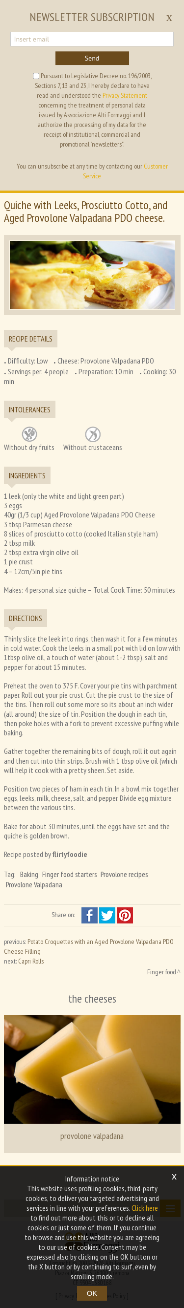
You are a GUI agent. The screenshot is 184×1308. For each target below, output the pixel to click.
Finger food (161, 971)
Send (92, 58)
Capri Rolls (31, 961)
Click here (144, 1208)
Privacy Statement (125, 95)
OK (92, 1293)
